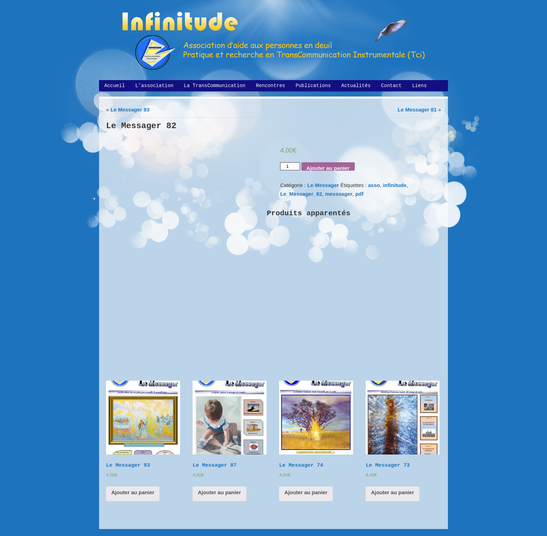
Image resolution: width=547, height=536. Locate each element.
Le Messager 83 (130, 109)
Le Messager (323, 185)
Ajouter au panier (328, 168)
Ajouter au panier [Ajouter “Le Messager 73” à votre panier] (392, 492)
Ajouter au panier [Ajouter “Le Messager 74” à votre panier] (305, 492)
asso (374, 185)
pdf (359, 194)
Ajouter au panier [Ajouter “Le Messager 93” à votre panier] (132, 492)
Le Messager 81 (417, 109)
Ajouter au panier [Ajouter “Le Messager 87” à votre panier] (219, 492)
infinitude (395, 185)
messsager (338, 194)
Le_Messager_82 (301, 194)
